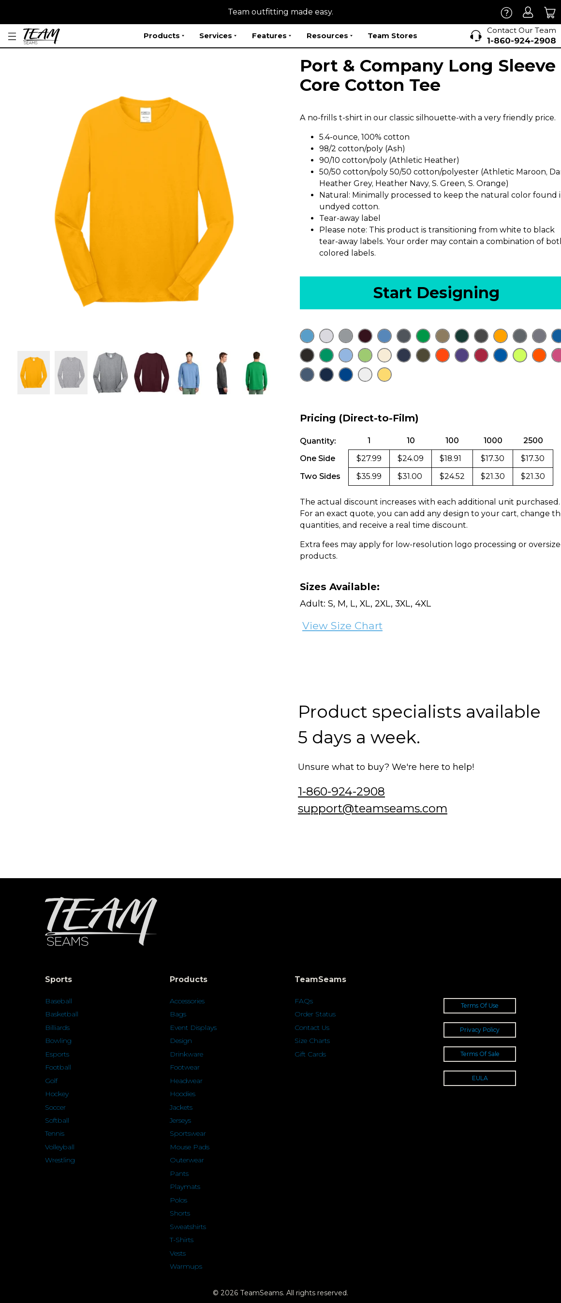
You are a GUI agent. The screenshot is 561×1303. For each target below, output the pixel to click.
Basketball (61, 1014)
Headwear (186, 1080)
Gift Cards (310, 1054)
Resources (330, 36)
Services (217, 36)
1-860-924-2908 (341, 791)
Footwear (185, 1067)
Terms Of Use (480, 1005)
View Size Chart (342, 626)
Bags (178, 1014)
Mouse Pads (189, 1147)
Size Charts (312, 1040)
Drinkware (186, 1054)
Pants (179, 1173)
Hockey (57, 1093)
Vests (178, 1253)
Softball (57, 1120)
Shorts (180, 1213)
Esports (57, 1054)
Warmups (186, 1266)
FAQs (304, 1001)
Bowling (58, 1040)
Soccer (55, 1107)
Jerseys (180, 1120)
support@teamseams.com (372, 808)
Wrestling (60, 1160)
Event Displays (193, 1027)
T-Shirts (181, 1239)
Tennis (54, 1133)
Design (181, 1040)
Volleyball (59, 1147)
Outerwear (187, 1160)
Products (164, 36)
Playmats (185, 1186)
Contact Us (312, 1027)
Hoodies (182, 1093)
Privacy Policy (480, 1029)
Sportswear (188, 1133)
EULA (480, 1078)
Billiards (57, 1027)
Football (58, 1067)
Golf (51, 1080)
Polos (178, 1200)
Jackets (181, 1107)
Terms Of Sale (480, 1053)
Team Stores (392, 35)
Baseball (58, 1001)
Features (271, 36)
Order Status (315, 1014)
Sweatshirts (188, 1226)
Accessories (187, 1001)
